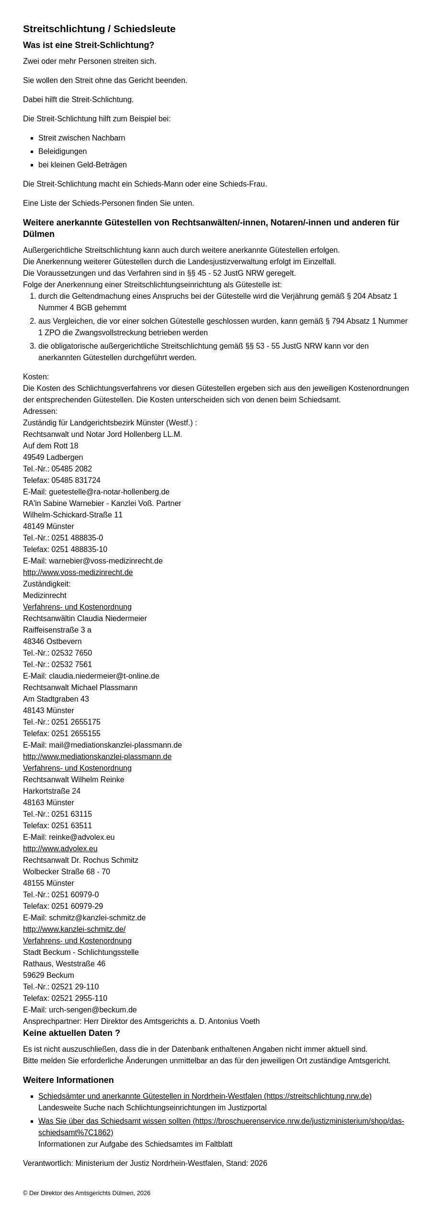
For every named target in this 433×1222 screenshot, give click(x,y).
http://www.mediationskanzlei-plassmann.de (97, 756)
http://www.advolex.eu (60, 849)
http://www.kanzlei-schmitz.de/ (74, 929)
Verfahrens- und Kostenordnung (77, 607)
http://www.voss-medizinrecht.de (78, 572)
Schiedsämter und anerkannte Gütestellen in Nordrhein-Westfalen (205, 1096)
